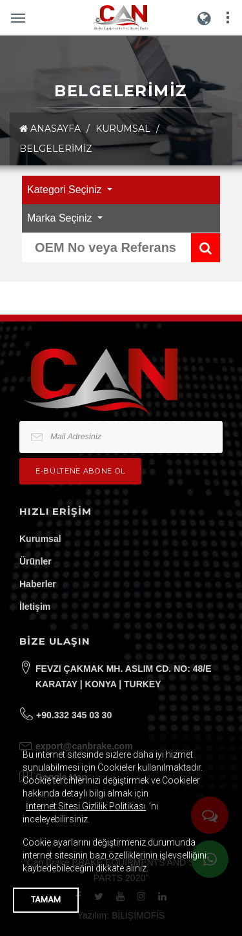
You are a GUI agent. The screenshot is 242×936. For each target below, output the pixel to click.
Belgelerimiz (55, 148)
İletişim (34, 606)
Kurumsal (40, 539)
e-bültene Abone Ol (80, 470)
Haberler (37, 584)
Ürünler (35, 561)
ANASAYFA (50, 129)
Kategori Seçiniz (66, 189)
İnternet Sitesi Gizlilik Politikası (86, 806)
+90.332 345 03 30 (74, 715)
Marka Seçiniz (61, 218)
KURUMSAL (123, 128)
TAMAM (46, 899)
